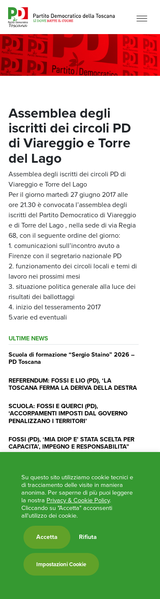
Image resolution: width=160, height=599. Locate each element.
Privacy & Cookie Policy (78, 500)
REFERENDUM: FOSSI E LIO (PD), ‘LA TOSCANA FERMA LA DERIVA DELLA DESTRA (73, 384)
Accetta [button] (47, 537)
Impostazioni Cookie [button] (61, 564)
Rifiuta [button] (88, 537)
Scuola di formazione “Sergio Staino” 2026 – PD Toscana (72, 358)
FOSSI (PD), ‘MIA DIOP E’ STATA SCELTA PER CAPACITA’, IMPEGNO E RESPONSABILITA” (71, 443)
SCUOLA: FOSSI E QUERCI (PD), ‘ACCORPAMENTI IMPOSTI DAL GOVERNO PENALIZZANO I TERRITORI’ (68, 413)
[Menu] (142, 18)
